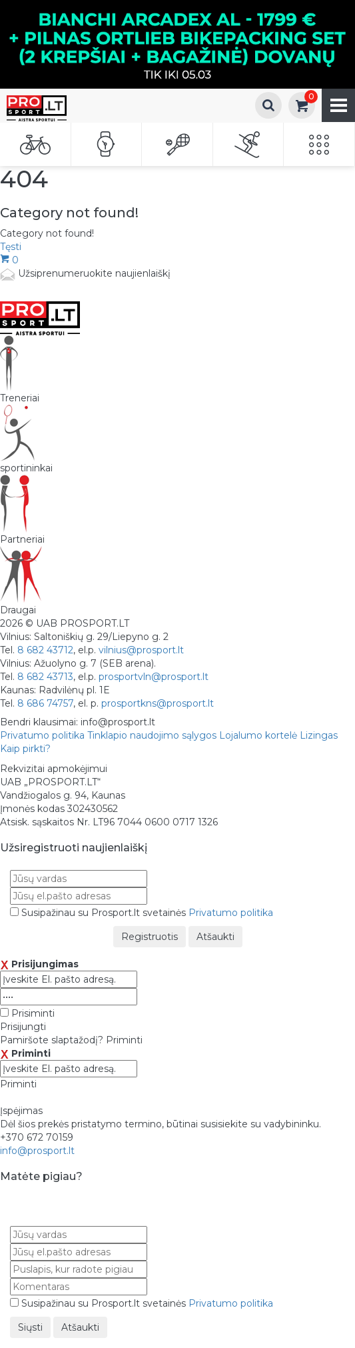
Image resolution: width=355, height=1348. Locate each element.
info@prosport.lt (37, 1151)
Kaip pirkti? (25, 749)
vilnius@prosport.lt (141, 650)
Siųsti (30, 1327)
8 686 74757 (45, 703)
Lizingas (319, 735)
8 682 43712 (45, 650)
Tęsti (10, 247)
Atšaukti (215, 937)
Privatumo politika (42, 735)
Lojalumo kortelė (258, 735)
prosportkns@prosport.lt (157, 703)
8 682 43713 (45, 677)
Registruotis (149, 937)
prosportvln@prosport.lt (153, 677)
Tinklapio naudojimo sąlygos (151, 735)
